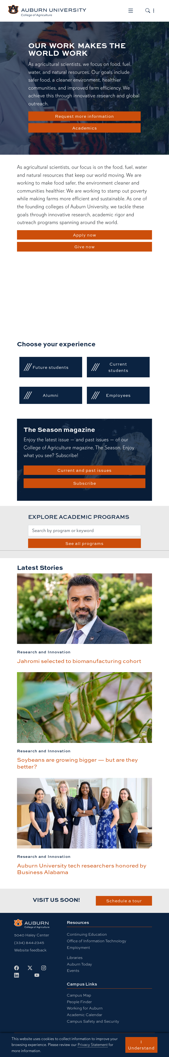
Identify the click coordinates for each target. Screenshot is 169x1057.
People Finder (79, 1001)
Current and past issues (84, 470)
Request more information (84, 116)
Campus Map (79, 995)
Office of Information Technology (96, 940)
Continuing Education (87, 934)
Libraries (75, 957)
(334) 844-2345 (29, 942)
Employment (78, 947)
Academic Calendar (84, 1014)
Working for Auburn (85, 1008)
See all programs (84, 543)
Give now (84, 246)
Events (73, 970)
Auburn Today (79, 964)
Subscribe (84, 483)
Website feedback (30, 950)
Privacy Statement (93, 1044)
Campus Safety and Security (93, 1021)
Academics (84, 128)
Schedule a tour (124, 900)
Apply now (84, 235)
